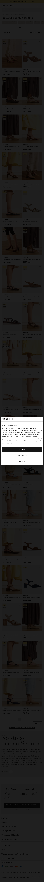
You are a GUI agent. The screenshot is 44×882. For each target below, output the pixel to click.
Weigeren (22, 461)
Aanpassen (22, 455)
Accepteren (22, 449)
